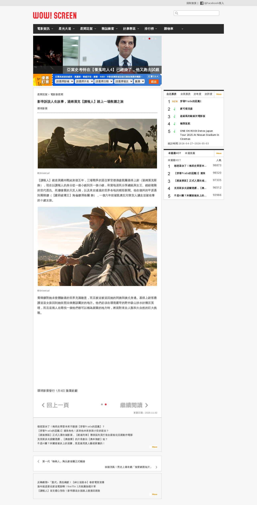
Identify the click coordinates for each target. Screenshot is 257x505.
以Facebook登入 (212, 3)
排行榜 (149, 28)
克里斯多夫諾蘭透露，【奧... (190, 188)
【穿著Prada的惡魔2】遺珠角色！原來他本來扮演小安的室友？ (73, 430)
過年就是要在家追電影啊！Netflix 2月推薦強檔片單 (66, 486)
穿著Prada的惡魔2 (190, 101)
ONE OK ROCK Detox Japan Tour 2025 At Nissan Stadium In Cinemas (199, 135)
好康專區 (129, 28)
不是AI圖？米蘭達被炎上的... (190, 195)
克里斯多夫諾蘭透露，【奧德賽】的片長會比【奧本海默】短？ (72, 439)
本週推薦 (190, 153)
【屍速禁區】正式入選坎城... (190, 180)
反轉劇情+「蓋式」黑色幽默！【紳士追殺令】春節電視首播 (70, 482)
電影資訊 (43, 28)
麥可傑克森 (186, 108)
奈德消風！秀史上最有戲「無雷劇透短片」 (129, 467)
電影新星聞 (57, 94)
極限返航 (185, 123)
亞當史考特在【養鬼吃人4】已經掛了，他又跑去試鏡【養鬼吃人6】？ (138, 69)
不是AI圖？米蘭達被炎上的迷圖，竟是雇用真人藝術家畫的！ (71, 443)
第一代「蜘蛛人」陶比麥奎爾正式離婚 (63, 461)
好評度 (208, 94)
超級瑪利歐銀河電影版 (192, 116)
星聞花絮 (86, 28)
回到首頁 (192, 3)
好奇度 (197, 94)
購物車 (168, 28)
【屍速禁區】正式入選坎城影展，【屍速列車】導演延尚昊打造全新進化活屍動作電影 (85, 435)
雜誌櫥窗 (108, 28)
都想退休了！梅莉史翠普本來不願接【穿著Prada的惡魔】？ (71, 426)
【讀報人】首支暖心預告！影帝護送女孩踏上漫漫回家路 (68, 490)
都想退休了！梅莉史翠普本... (190, 165)
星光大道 (65, 28)
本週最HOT (174, 153)
